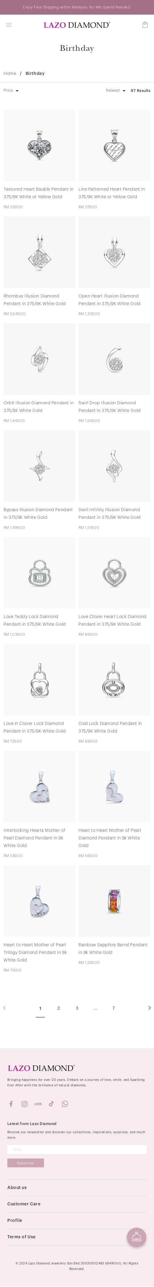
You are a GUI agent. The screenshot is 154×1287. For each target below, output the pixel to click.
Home (10, 74)
